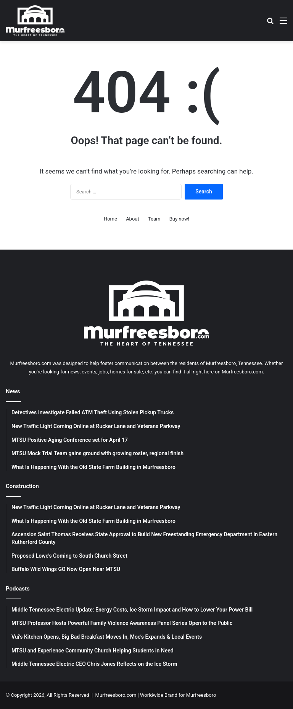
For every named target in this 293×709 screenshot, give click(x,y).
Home (110, 219)
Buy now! (179, 219)
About (132, 219)
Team (154, 219)
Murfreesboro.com (116, 695)
